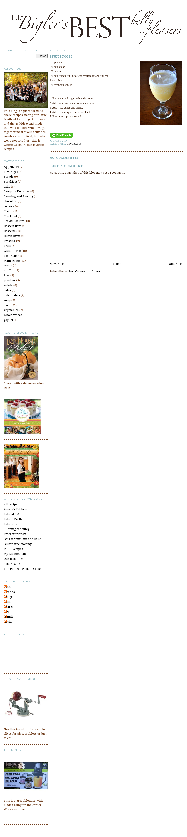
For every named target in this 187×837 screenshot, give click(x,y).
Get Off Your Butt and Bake (22, 539)
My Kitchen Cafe (15, 553)
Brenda (10, 592)
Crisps (8, 211)
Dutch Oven (12, 236)
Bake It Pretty (13, 519)
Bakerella (10, 524)
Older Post (176, 263)
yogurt (8, 320)
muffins (9, 270)
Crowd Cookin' (14, 221)
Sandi (9, 616)
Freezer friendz (15, 534)
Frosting (9, 241)
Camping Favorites (17, 191)
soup (7, 300)
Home (117, 263)
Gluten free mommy (18, 544)
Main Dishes (12, 260)
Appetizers (11, 166)
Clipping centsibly (16, 529)
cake (7, 186)
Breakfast (10, 181)
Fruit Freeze (61, 56)
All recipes (11, 504)
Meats (8, 265)
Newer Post (57, 263)
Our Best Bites (13, 558)
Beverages (74, 144)
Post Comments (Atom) (84, 271)
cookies (9, 206)
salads (8, 285)
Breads (8, 176)
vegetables (11, 310)
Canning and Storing (18, 196)
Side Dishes (12, 295)
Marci (9, 606)
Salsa (7, 290)
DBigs (9, 596)
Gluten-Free (12, 250)
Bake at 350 (12, 514)
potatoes (9, 280)
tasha (8, 621)
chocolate (10, 201)
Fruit (7, 245)
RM (7, 611)
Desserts (10, 231)
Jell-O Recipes (13, 549)
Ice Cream (11, 255)
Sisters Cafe (12, 563)
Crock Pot (10, 216)
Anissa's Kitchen (15, 509)
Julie (8, 601)
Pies (7, 275)
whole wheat (13, 315)
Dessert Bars (12, 226)
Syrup (8, 305)
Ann (8, 587)
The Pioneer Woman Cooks (22, 568)
